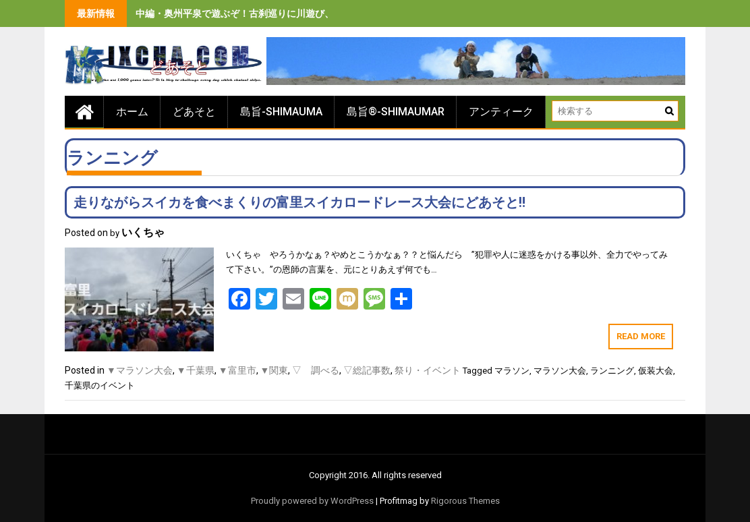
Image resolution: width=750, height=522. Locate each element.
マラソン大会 (559, 371)
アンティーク (501, 111)
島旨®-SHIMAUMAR (395, 111)
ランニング (612, 371)
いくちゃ (143, 232)
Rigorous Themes (465, 501)
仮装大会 (655, 371)
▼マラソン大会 (140, 370)
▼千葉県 (195, 370)
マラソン (511, 371)
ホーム (132, 111)
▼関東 (274, 370)
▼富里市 (237, 370)
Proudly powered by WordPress (312, 501)
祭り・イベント (428, 370)
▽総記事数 (367, 370)
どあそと (194, 111)
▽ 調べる (315, 370)
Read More (640, 336)
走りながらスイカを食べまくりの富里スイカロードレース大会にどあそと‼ (299, 202)
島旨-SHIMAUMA (281, 111)
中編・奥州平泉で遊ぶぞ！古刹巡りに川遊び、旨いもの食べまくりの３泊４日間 (305, 13)
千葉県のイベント (100, 385)
